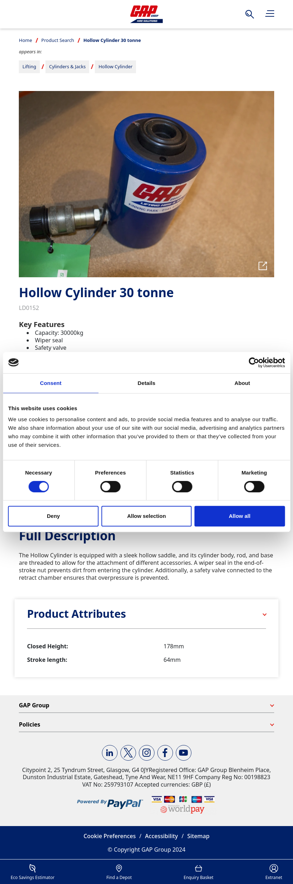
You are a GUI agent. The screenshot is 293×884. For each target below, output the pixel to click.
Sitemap (198, 836)
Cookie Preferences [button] (109, 836)
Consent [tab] (50, 383)
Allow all (239, 516)
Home (25, 40)
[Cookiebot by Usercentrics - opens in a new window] (254, 362)
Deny (53, 516)
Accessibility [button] (161, 836)
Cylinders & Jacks (67, 66)
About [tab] (242, 383)
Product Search (57, 40)
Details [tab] (147, 383)
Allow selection (146, 516)
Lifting (29, 66)
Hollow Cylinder (115, 66)
